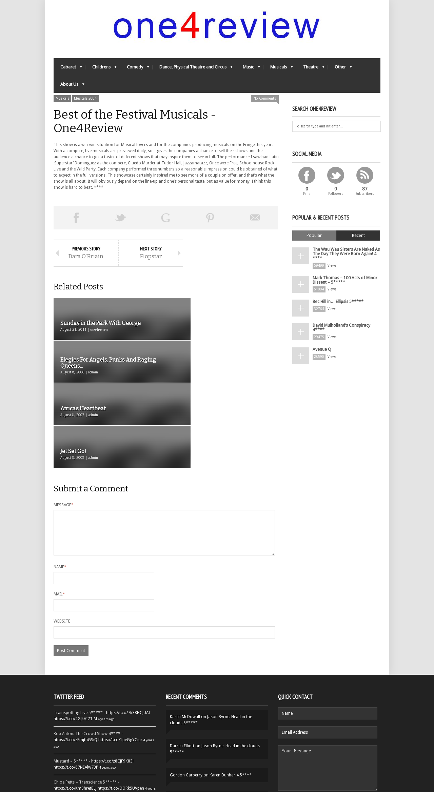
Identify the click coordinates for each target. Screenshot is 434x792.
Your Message (327, 697)
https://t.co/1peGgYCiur (120, 665)
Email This (255, 218)
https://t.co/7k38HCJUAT (128, 638)
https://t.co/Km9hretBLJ (75, 713)
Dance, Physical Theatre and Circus (193, 69)
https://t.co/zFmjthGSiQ (75, 665)
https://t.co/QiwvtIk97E (120, 741)
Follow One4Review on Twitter (105, 761)
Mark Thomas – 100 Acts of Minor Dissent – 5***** (345, 280)
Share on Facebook (76, 218)
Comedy (134, 69)
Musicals (278, 69)
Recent (358, 236)
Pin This (210, 218)
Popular (314, 236)
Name (60, 492)
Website (62, 546)
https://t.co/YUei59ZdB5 (76, 741)
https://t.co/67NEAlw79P (76, 692)
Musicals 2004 (85, 99)
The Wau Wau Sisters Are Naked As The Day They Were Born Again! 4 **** (345, 254)
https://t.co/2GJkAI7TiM (75, 644)
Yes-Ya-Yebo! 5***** (207, 723)
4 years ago (106, 644)
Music (248, 69)
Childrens (101, 69)
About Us (69, 87)
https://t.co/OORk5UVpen (121, 713)
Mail (59, 519)
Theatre (310, 69)
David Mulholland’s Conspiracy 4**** (341, 327)
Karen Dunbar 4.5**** (231, 700)
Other (340, 69)
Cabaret (68, 69)
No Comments (265, 99)
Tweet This (120, 218)
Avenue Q (321, 349)
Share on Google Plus (165, 218)
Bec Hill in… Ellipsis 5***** (338, 301)
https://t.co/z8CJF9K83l (112, 686)
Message (64, 422)
